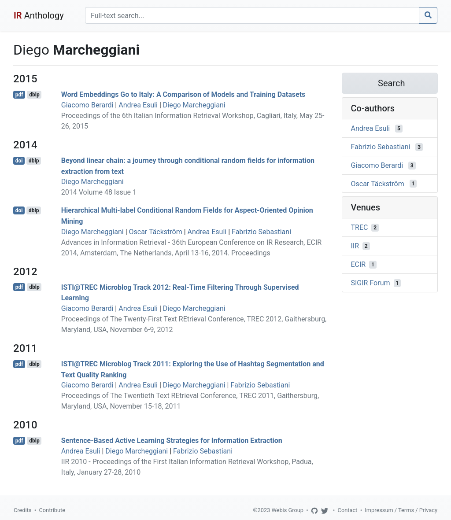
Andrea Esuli (138, 105)
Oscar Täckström (155, 232)
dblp (34, 95)
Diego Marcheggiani (194, 105)
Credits (22, 510)
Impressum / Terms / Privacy (401, 510)
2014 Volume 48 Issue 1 (99, 192)
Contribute (52, 510)
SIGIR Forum (370, 283)
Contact (348, 510)
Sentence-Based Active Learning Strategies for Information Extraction (171, 440)
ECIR (358, 264)
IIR (355, 246)
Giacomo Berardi (87, 105)
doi (19, 161)
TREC (359, 227)
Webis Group (287, 510)
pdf (19, 95)
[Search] (252, 15)
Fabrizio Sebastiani (261, 232)
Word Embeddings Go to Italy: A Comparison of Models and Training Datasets (183, 94)
